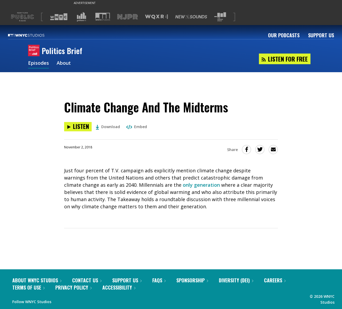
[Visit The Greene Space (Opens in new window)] (220, 17)
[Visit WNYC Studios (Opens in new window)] (102, 17)
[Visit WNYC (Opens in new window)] (58, 16)
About (64, 63)
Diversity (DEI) (236, 280)
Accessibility (118, 287)
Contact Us (87, 280)
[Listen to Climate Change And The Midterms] (78, 126)
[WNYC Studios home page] (33, 35)
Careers (275, 280)
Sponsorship (192, 280)
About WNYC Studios (36, 280)
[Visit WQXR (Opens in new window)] (156, 16)
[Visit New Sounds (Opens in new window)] (191, 17)
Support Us (321, 35)
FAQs (159, 280)
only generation (201, 185)
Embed (136, 126)
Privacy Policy (73, 287)
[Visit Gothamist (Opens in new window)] (81, 17)
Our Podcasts (284, 35)
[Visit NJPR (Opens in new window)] (127, 17)
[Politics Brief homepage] (35, 51)
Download (108, 126)
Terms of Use (28, 287)
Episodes (38, 63)
